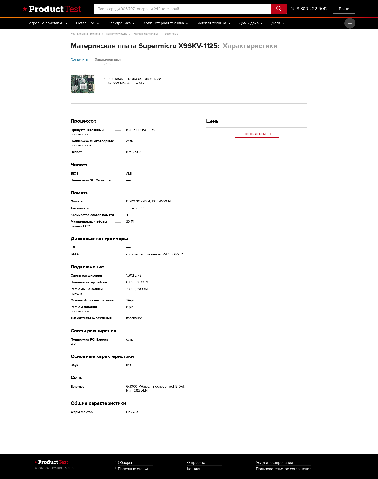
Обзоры (125, 462)
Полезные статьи (133, 468)
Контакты (195, 468)
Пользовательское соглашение (283, 468)
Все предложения (257, 134)
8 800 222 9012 (309, 8)
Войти (344, 8)
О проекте (196, 462)
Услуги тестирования (274, 462)
